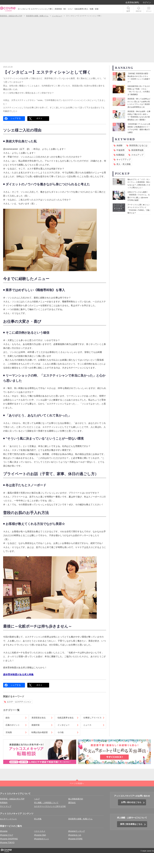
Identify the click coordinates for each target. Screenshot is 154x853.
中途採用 (120, 150)
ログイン (147, 2)
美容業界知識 (137, 150)
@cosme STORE (75, 839)
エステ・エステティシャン (19, 702)
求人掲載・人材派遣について (46, 803)
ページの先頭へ (77, 783)
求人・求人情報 (123, 164)
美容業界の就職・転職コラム (80, 819)
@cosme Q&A (40, 835)
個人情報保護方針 (75, 799)
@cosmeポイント (41, 839)
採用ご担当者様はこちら (131, 824)
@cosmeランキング (76, 831)
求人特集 (38, 819)
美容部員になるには (138, 145)
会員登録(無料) (132, 2)
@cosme (3, 831)
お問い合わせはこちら (131, 802)
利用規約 (3, 803)
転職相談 (120, 155)
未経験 (119, 145)
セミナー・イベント (8, 819)
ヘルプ (37, 799)
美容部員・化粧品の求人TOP (12, 799)
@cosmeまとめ (74, 835)
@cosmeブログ (6, 835)
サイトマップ (5, 806)
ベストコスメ (39, 831)
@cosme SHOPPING (9, 839)
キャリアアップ (123, 159)
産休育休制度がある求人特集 (18, 674)
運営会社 (72, 803)
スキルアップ (137, 155)
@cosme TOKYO (7, 842)
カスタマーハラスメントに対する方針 (50, 806)
